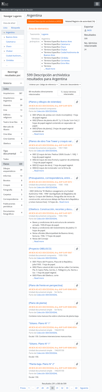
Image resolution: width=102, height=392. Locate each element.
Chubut (9, 51)
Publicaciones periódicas (12, 205)
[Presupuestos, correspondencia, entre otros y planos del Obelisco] (51, 178)
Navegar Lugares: (13, 16)
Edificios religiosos (12, 116)
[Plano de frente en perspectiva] (46, 285)
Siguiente (84, 388)
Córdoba (10, 60)
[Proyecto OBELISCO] (40, 248)
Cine (12, 110)
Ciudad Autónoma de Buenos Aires (21, 55)
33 (67, 388)
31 (57, 388)
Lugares (45, 34)
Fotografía (12, 190)
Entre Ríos (65, 63)
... (6, 65)
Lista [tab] (5, 27)
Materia (7, 83)
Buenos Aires (11, 37)
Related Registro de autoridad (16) (80, 21)
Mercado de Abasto (12, 128)
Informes (12, 176)
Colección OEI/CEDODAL (47, 111)
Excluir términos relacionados (68, 93)
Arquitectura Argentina (12, 99)
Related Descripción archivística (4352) (45, 21)
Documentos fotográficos (12, 212)
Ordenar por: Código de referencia (42, 84)
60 (76, 388)
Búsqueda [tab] (15, 27)
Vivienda (12, 106)
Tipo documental (9, 152)
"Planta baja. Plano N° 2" (42, 364)
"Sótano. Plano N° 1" (39, 323)
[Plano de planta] (38, 303)
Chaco (8, 46)
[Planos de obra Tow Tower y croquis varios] (51, 141)
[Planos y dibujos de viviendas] (45, 101)
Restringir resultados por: (13, 73)
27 (38, 388)
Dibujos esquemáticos (12, 169)
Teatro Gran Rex (12, 122)
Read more (50, 69)
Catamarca (10, 41)
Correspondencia (12, 200)
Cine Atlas (12, 135)
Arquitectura (12, 94)
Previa (23, 388)
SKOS (88, 30)
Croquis (12, 186)
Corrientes (65, 60)
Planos (12, 164)
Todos (6, 88)
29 (47, 388)
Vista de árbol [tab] (9, 23)
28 (43, 388)
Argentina (10, 32)
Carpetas (12, 195)
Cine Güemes (12, 139)
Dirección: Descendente (69, 84)
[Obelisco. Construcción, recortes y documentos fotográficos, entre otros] (51, 209)
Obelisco (12, 144)
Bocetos (12, 181)
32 (62, 388)
